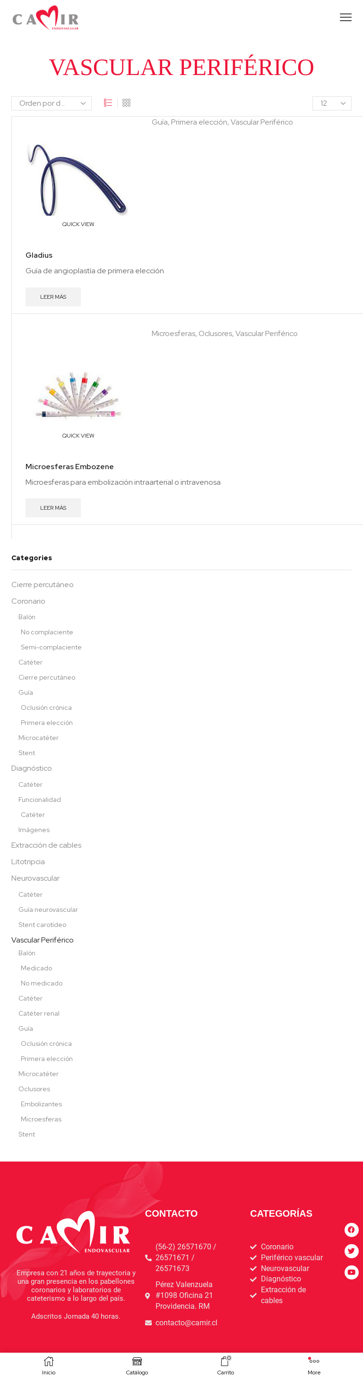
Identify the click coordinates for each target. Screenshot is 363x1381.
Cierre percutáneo (42, 584)
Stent (26, 753)
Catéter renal (39, 1013)
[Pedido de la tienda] (51, 103)
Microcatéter (38, 737)
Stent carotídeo (42, 924)
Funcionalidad (39, 799)
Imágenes (34, 829)
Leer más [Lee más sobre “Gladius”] (53, 297)
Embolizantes (41, 1104)
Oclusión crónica (46, 707)
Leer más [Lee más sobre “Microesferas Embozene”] (53, 508)
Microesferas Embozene (70, 467)
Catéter (30, 662)
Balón (26, 617)
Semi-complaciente (51, 647)
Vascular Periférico (262, 122)
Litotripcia (28, 862)
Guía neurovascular (48, 909)
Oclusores (215, 333)
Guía (160, 122)
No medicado (41, 983)
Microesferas (173, 333)
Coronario (28, 601)
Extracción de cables (46, 845)
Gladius (39, 255)
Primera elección (199, 122)
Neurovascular (35, 878)
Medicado (36, 968)
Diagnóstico (31, 768)
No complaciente (47, 632)
